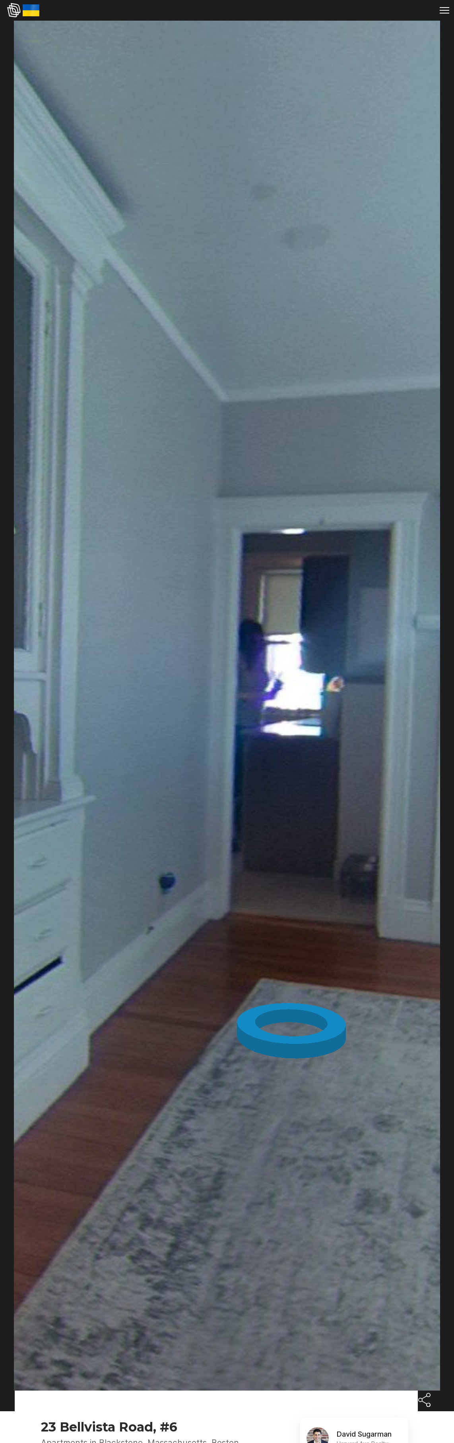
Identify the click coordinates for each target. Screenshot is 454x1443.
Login (421, 10)
